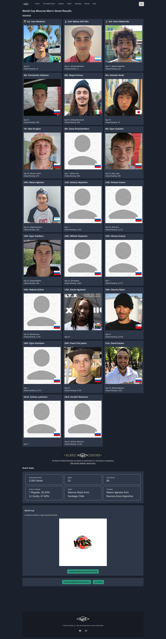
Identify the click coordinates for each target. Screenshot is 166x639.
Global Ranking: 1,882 (72, 283)
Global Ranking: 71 (71, 69)
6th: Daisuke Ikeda (114, 75)
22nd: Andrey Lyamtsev (35, 397)
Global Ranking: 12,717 (114, 230)
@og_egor (116, 173)
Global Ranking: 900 (72, 176)
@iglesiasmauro (36, 227)
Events (37, 4)
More (94, 4)
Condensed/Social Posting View (76, 582)
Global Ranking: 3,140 (32, 337)
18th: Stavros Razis (115, 289)
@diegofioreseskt (77, 120)
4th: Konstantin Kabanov (36, 75)
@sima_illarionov (77, 441)
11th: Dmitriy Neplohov (76, 182)
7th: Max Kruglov (32, 129)
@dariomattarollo (118, 66)
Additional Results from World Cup (83, 571)
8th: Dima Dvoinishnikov (76, 129)
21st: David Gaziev (114, 343)
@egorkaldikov (35, 281)
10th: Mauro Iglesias (34, 182)
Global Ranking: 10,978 (114, 337)
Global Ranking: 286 (31, 283)
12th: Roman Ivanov (115, 182)
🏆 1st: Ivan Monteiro (34, 21)
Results (86, 4)
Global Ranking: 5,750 (72, 390)
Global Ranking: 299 (31, 122)
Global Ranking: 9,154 (72, 230)
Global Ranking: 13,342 (73, 444)
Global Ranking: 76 (112, 122)
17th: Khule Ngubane (75, 289)
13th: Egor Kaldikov (34, 236)
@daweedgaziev (118, 388)
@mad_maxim (35, 173)
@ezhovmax (34, 334)
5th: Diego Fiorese (73, 75)
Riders (69, 4)
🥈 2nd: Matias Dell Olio (76, 21)
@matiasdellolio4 (77, 66)
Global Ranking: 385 (113, 176)
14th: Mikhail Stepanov (75, 236)
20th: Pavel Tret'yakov (75, 343)
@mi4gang (75, 281)
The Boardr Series (49, 4)
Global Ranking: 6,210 (113, 390)
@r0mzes (115, 227)
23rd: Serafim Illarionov (76, 397)
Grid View (98, 582)
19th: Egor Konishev (34, 343)
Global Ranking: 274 (31, 176)
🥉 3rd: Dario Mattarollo (117, 21)
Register (61, 4)
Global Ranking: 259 (31, 230)
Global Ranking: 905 (72, 122)
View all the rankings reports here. (83, 463)
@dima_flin (74, 173)
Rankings (78, 4)
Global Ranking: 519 (113, 69)
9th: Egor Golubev (114, 129)
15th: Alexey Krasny (115, 236)
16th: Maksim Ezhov (34, 289)
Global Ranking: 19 (31, 69)
